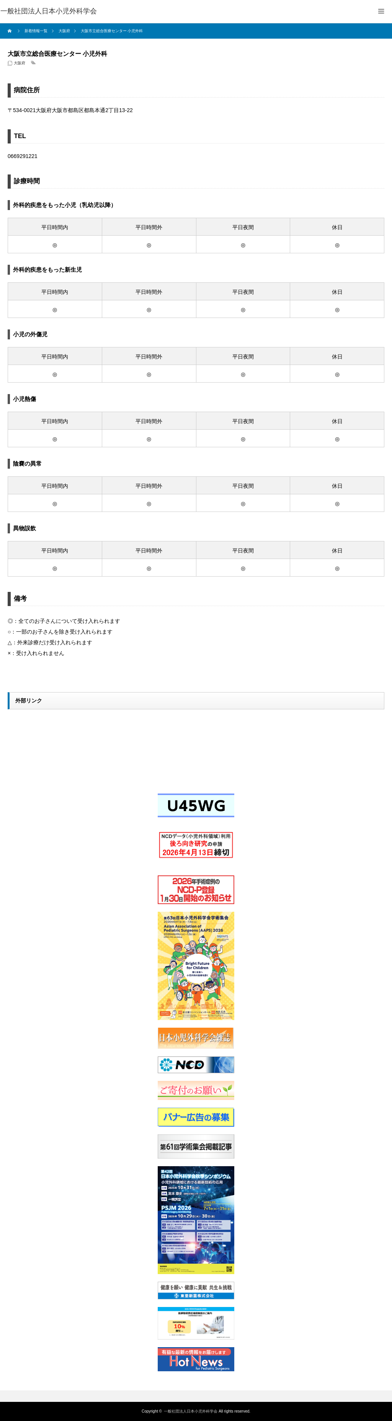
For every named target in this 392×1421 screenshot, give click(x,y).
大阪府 (19, 63)
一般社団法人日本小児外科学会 (190, 1411)
